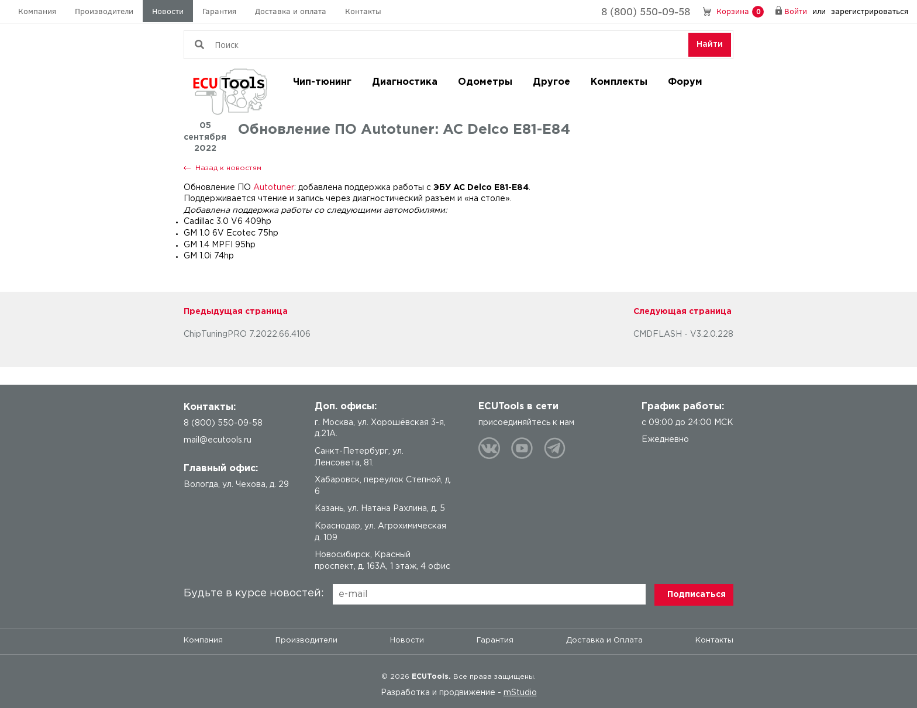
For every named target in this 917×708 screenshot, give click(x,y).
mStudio (520, 692)
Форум (685, 82)
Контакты (363, 10)
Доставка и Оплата (604, 640)
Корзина (740, 11)
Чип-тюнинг (322, 82)
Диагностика (404, 82)
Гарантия (219, 10)
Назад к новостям (228, 168)
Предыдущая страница (236, 311)
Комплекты (619, 82)
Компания (37, 10)
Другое (551, 82)
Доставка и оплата (290, 10)
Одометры (485, 82)
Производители (104, 10)
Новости (168, 10)
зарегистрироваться (869, 10)
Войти (795, 10)
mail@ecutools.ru (217, 440)
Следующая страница (682, 311)
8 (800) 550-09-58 (645, 11)
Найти (710, 44)
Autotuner (273, 187)
